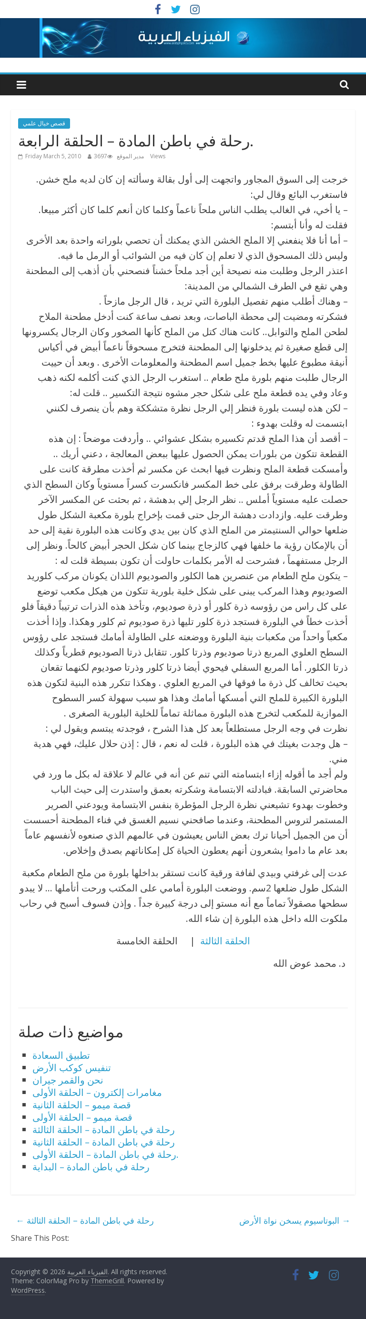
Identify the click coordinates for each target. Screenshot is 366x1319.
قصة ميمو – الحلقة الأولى (82, 1117)
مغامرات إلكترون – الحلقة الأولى (97, 1092)
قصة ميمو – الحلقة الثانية (81, 1104)
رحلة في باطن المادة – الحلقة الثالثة (103, 1129)
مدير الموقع (130, 156)
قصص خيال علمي (44, 123)
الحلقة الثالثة (225, 940)
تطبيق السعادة (61, 1055)
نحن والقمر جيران (67, 1080)
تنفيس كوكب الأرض (71, 1067)
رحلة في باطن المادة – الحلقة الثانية (103, 1141)
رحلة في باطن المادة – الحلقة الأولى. (105, 1154)
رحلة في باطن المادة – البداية (91, 1166)
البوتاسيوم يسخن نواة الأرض (294, 1220)
